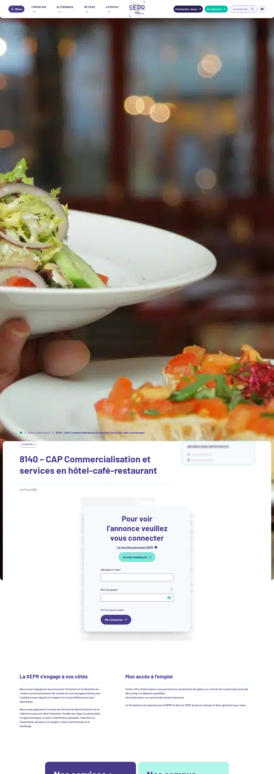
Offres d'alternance (39, 432)
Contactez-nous (186, 9)
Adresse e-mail (111, 569)
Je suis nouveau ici (135, 557)
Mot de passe (110, 589)
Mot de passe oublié (112, 609)
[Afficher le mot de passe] (169, 598)
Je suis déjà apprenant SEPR (135, 547)
